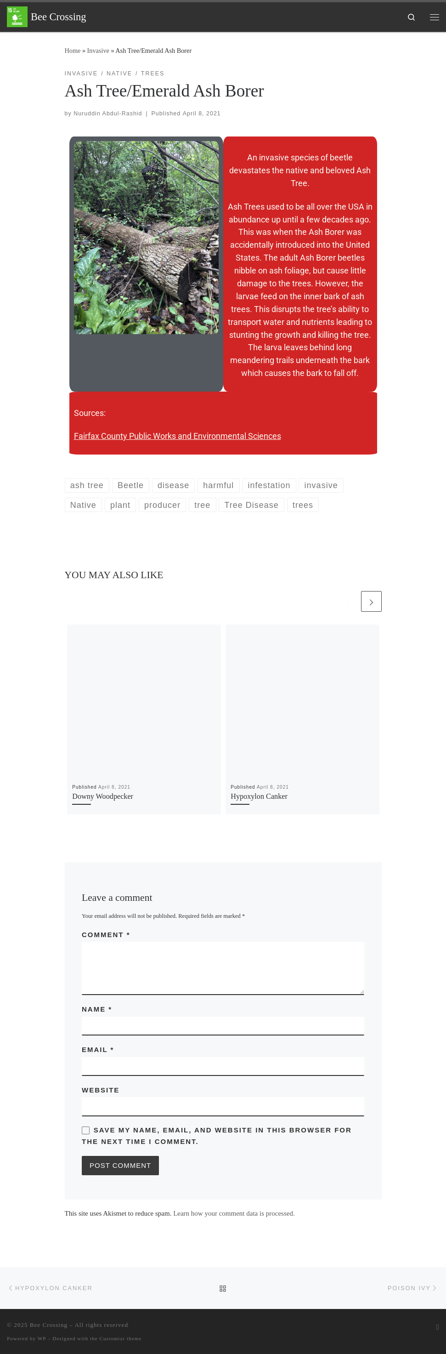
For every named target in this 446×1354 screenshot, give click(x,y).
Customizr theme (121, 1338)
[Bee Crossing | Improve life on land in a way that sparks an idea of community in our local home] (17, 16)
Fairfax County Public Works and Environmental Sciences (177, 436)
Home (73, 50)
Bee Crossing (49, 1324)
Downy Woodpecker (102, 796)
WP (42, 1338)
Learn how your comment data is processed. (234, 1213)
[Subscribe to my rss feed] (437, 1327)
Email (98, 1049)
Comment (106, 935)
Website (100, 1090)
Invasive (98, 50)
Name (97, 1009)
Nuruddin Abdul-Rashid (107, 113)
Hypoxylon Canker (259, 796)
